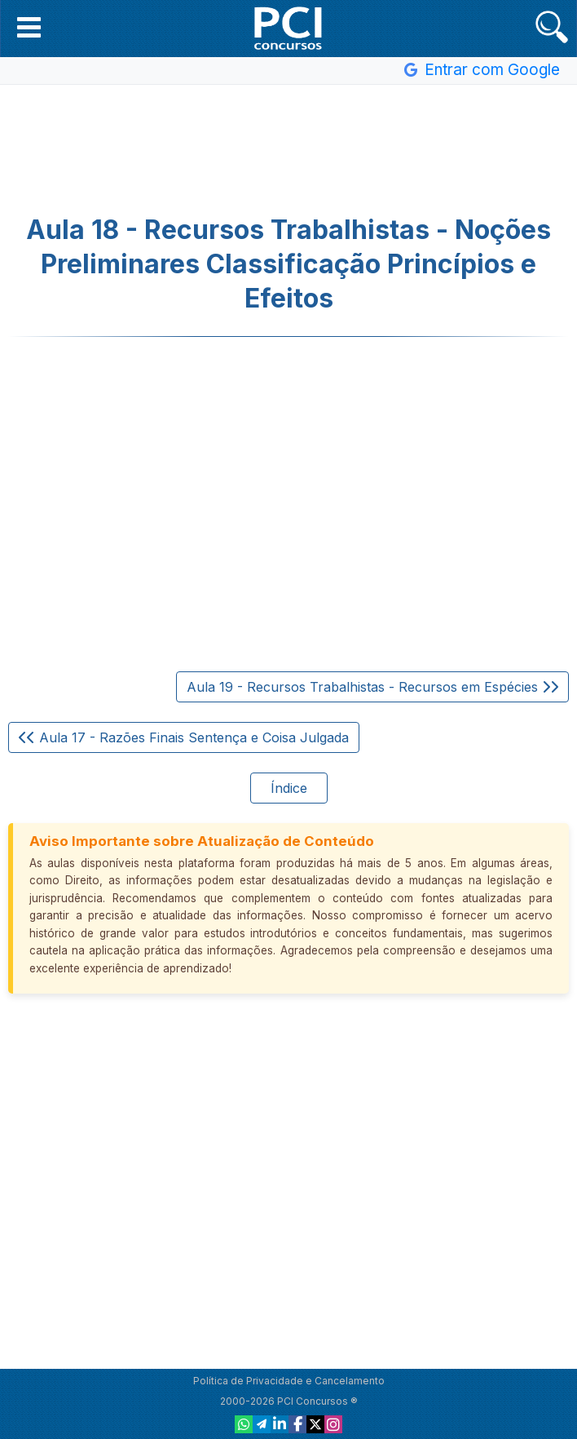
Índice (289, 788)
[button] (29, 27)
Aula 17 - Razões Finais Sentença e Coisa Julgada (184, 737)
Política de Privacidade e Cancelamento (289, 1381)
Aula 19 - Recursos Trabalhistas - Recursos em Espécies (372, 687)
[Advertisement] (288, 150)
